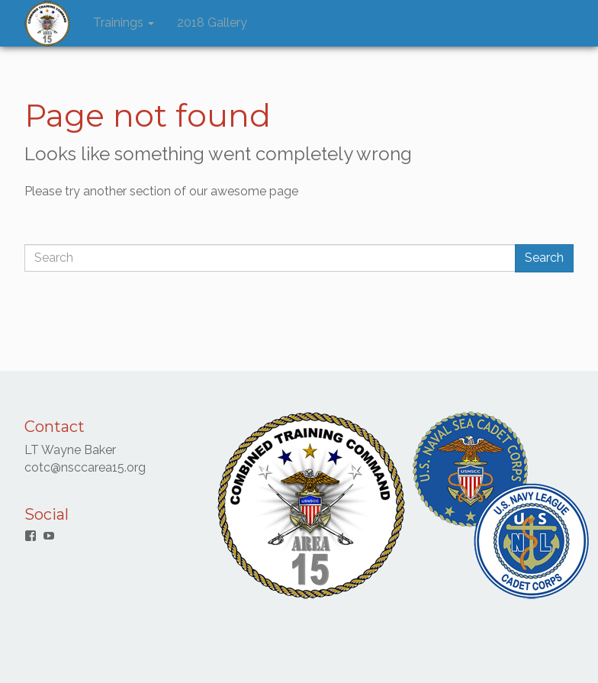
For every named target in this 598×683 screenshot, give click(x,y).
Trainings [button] (123, 22)
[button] (47, 24)
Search (544, 257)
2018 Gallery (212, 22)
